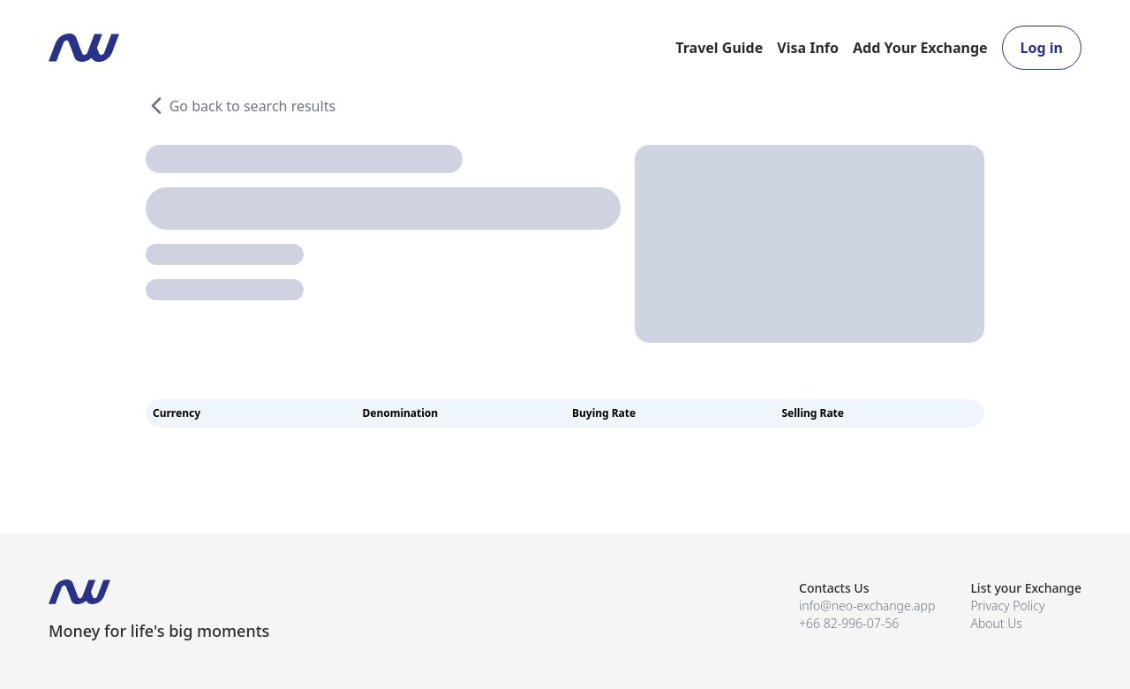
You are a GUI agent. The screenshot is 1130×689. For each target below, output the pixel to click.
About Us (996, 623)
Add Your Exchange (920, 47)
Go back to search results (240, 106)
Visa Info (808, 47)
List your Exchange (1025, 587)
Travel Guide (719, 47)
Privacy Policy (1007, 605)
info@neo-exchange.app (867, 605)
